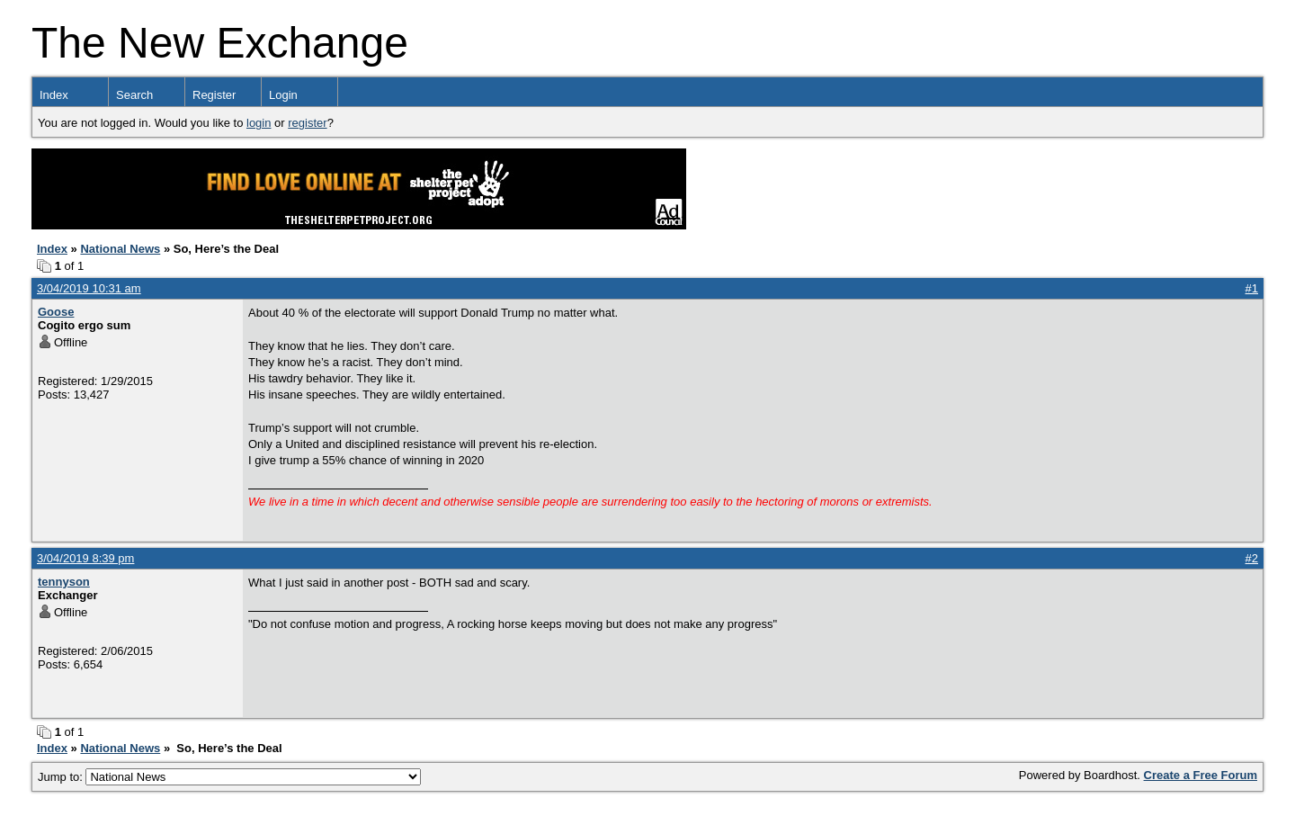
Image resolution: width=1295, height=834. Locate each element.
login (258, 123)
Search (134, 95)
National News (120, 249)
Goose (56, 311)
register (307, 123)
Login (283, 95)
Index (54, 95)
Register (214, 95)
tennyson (64, 581)
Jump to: (229, 776)
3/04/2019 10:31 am (89, 288)
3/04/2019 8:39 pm (85, 558)
